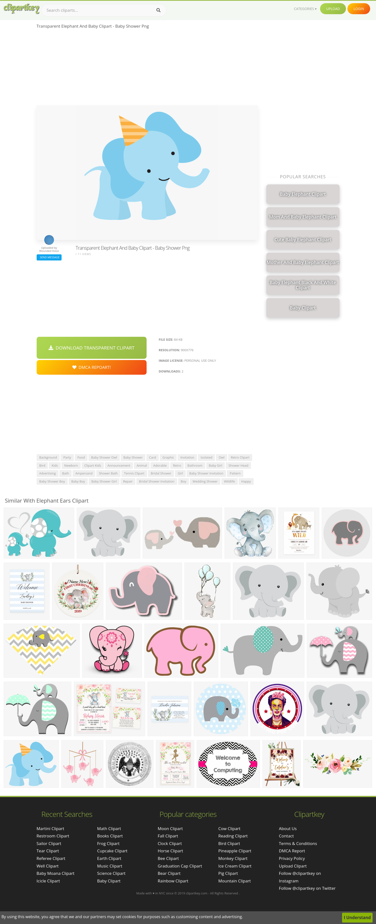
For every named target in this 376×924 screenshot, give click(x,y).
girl (180, 473)
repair (128, 481)
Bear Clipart (169, 873)
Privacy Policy (292, 858)
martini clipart (50, 828)
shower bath (108, 473)
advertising (47, 473)
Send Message (49, 257)
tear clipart (48, 851)
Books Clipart (110, 836)
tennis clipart (134, 473)
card (152, 457)
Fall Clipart (168, 836)
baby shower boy (52, 481)
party (67, 457)
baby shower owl (104, 457)
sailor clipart (49, 843)
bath (65, 473)
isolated (206, 457)
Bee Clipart (168, 858)
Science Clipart (111, 873)
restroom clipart (53, 836)
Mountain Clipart (234, 881)
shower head (238, 465)
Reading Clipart (232, 836)
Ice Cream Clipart (234, 866)
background (48, 457)
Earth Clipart (109, 858)
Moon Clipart (170, 828)
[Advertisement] (147, 68)
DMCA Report (292, 851)
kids (55, 465)
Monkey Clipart (232, 858)
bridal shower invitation (156, 481)
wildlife (229, 481)
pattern (235, 473)
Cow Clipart (229, 828)
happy (246, 481)
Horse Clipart (170, 851)
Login (359, 8)
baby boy (78, 481)
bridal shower (161, 473)
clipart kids (92, 465)
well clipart (48, 866)
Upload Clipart (293, 866)
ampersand (83, 473)
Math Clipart (109, 828)
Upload (333, 8)
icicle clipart (48, 881)
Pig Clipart (228, 873)
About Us (288, 828)
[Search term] (104, 10)
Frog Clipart (108, 843)
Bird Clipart (229, 843)
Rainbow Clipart (173, 881)
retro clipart (240, 457)
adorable (160, 465)
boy (183, 481)
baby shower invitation (206, 473)
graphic (168, 457)
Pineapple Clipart (234, 851)
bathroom (194, 465)
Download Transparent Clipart (92, 348)
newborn (71, 465)
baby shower (133, 457)
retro (177, 465)
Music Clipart (109, 866)
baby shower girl (104, 481)
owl (221, 457)
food (81, 457)
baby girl (215, 465)
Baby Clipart (109, 881)
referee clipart (51, 858)
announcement (118, 465)
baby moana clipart (56, 873)
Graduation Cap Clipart (180, 866)
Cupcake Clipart (112, 851)
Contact (286, 836)
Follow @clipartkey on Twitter (307, 888)
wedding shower (205, 481)
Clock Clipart (170, 843)
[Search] (158, 10)
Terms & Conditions (298, 843)
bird (42, 465)
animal (142, 465)
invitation (187, 457)
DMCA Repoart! (91, 367)
